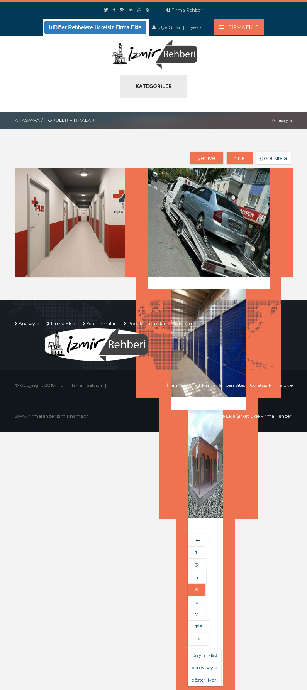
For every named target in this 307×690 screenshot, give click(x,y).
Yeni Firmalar (101, 323)
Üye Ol (194, 27)
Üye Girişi (169, 27)
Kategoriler (154, 86)
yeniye (206, 158)
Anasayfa (27, 120)
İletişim (185, 323)
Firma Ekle (63, 323)
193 (198, 626)
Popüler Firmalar (146, 323)
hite (239, 158)
